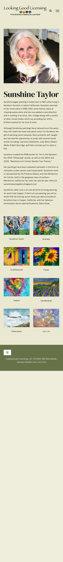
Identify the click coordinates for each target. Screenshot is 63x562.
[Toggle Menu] (57, 11)
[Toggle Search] (50, 10)
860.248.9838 (39, 362)
